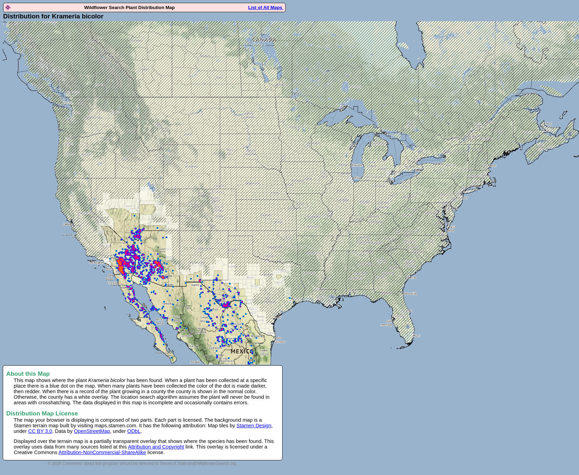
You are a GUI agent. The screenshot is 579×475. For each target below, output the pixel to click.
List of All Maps (266, 7)
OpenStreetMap (92, 431)
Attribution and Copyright (156, 447)
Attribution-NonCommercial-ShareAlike (102, 452)
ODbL (134, 431)
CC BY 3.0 (40, 431)
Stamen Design (254, 425)
